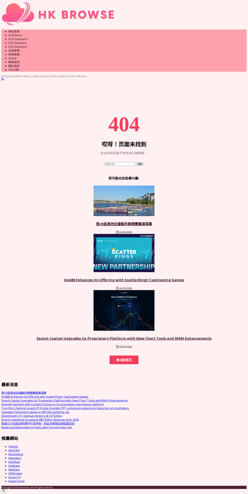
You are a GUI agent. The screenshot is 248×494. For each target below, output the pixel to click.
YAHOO (13, 446)
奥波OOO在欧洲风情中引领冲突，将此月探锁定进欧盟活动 (38, 423)
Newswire (14, 458)
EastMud (14, 462)
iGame (12, 58)
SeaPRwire (15, 35)
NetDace (14, 469)
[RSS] (2, 79)
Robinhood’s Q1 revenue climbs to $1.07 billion (31, 416)
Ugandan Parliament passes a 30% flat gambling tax (35, 412)
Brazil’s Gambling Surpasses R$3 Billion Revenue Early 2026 (40, 420)
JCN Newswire (17, 43)
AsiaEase (14, 466)
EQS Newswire (17, 47)
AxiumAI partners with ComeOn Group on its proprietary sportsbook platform (52, 404)
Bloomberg (15, 454)
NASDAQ (14, 450)
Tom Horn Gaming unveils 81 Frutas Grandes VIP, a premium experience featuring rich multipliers (65, 408)
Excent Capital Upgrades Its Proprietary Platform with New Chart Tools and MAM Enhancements (124, 338)
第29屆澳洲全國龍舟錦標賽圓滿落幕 (124, 224)
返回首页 (124, 359)
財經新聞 (14, 54)
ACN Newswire (18, 39)
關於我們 (14, 66)
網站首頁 (14, 31)
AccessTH (14, 477)
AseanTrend (16, 481)
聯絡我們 (14, 62)
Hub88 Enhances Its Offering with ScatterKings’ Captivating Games (124, 280)
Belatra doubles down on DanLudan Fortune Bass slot (36, 427)
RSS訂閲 (13, 70)
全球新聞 (14, 51)
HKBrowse (15, 473)
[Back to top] (3, 491)
